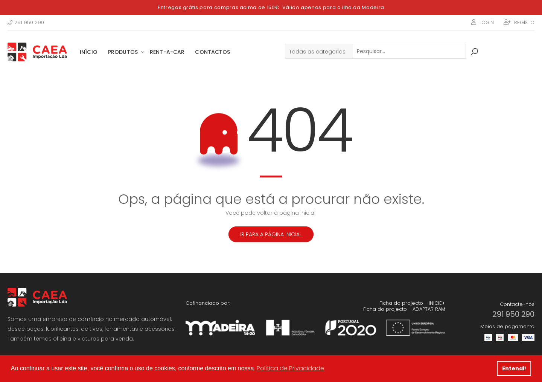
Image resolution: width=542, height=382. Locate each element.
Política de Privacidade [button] (290, 368)
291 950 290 (26, 22)
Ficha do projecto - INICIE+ (412, 303)
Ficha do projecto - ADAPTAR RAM (404, 309)
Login (487, 22)
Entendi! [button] (514, 368)
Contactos (212, 52)
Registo (524, 22)
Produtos (123, 52)
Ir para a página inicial (271, 234)
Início (88, 52)
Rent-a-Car (167, 52)
